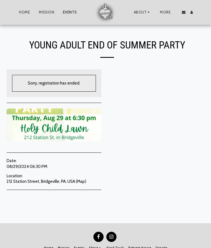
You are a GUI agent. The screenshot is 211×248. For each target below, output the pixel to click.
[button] (142, 12)
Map (81, 181)
